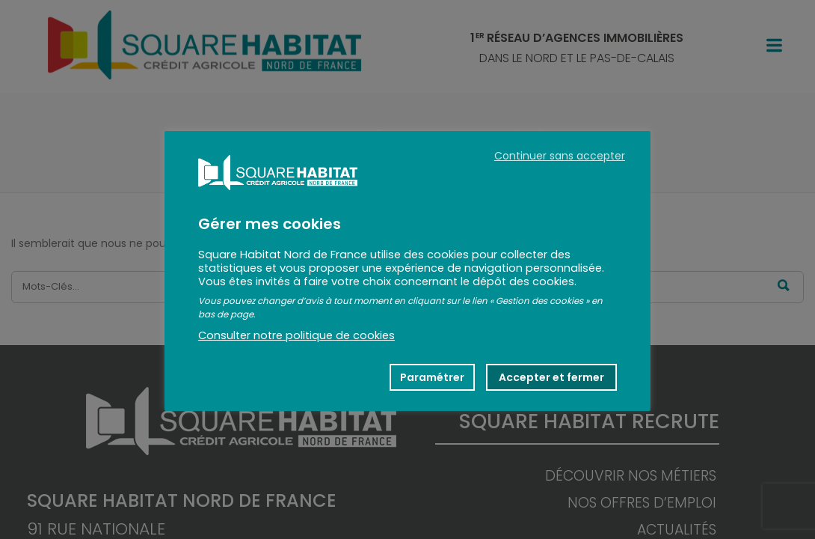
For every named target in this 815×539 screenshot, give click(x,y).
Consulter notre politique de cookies (296, 335)
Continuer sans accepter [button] (559, 155)
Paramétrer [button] (432, 377)
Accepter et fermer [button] (551, 377)
